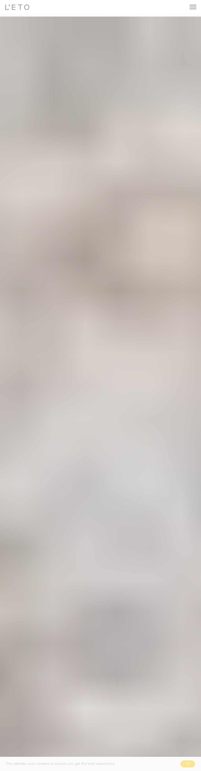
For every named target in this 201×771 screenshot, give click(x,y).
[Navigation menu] (193, 7)
